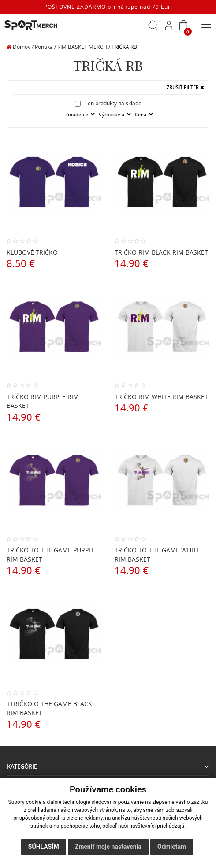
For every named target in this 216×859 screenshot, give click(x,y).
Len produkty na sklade (108, 103)
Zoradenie (77, 114)
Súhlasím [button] (43, 846)
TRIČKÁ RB (124, 47)
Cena (141, 114)
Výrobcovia (112, 114)
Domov (18, 47)
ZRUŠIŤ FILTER (185, 87)
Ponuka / (45, 47)
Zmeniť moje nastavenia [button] (108, 846)
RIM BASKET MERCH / (83, 47)
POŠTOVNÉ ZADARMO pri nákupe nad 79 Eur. (108, 7)
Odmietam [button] (171, 846)
